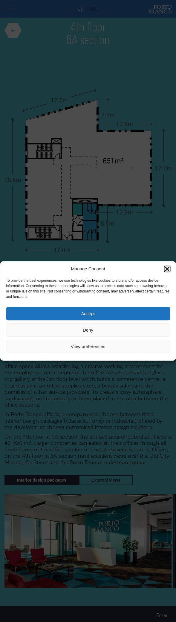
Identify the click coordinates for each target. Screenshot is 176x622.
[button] (167, 269)
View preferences (88, 346)
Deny (88, 330)
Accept (88, 313)
